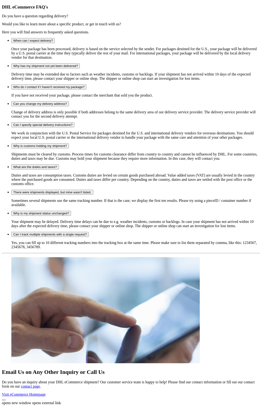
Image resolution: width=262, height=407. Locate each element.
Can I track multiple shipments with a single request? (50, 234)
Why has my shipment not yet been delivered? (45, 66)
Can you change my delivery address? (40, 104)
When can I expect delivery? (33, 40)
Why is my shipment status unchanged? (41, 213)
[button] (4, 400)
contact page (30, 386)
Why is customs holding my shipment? (40, 146)
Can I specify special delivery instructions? (42, 125)
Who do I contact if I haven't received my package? (48, 87)
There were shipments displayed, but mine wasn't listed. (52, 192)
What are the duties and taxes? (35, 167)
